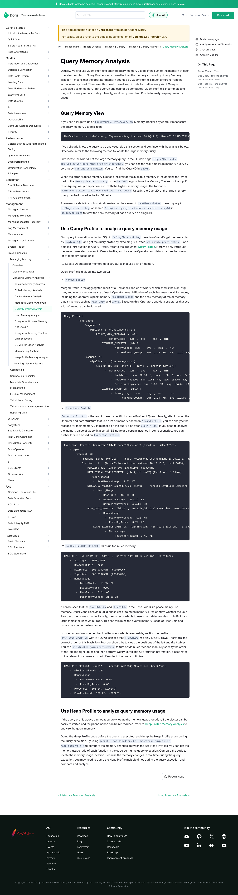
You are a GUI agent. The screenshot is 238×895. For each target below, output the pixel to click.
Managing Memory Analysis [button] (28, 277)
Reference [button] (12, 535)
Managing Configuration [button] (21, 240)
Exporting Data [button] (16, 94)
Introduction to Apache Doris (24, 33)
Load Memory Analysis (27, 315)
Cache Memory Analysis (28, 296)
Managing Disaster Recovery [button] (24, 221)
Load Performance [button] (18, 161)
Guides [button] (10, 58)
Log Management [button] (18, 228)
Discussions (83, 857)
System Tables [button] (16, 246)
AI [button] (9, 107)
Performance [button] (14, 138)
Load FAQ (13, 529)
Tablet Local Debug (21, 400)
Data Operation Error (19, 498)
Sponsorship (53, 852)
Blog (79, 841)
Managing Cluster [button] (18, 209)
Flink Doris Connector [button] (20, 436)
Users (80, 852)
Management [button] (14, 204)
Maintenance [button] (15, 234)
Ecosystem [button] (13, 425)
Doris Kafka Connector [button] (20, 442)
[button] (185, 15)
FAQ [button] (8, 486)
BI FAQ (12, 516)
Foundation (52, 835)
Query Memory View (208, 71)
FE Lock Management (22, 393)
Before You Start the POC (22, 45)
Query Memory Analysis (28, 308)
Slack (62, 4)
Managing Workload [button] (19, 215)
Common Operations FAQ (22, 492)
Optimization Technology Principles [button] (22, 170)
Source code (114, 841)
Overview (17, 265)
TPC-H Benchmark (18, 191)
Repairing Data (18, 412)
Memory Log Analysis (27, 351)
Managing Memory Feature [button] (27, 363)
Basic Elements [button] (16, 541)
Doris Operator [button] (16, 449)
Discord (150, 4)
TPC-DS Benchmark (19, 197)
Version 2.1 (140, 36)
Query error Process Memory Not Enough (31, 324)
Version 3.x (158, 36)
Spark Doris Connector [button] (20, 430)
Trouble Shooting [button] (17, 252)
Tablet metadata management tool (29, 406)
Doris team (113, 846)
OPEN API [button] (13, 418)
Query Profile (146, 246)
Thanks (50, 869)
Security (51, 863)
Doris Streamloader (19, 455)
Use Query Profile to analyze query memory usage (213, 77)
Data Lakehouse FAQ (20, 510)
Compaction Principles (22, 375)
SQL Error (13, 504)
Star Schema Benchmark (22, 185)
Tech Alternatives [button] (18, 51)
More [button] (11, 480)
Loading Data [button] (15, 82)
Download (223, 15)
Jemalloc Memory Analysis (30, 283)
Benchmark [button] (13, 179)
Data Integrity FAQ (18, 523)
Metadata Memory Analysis (30, 302)
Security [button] (12, 131)
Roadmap (112, 852)
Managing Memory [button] (21, 259)
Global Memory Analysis (28, 290)
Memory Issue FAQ (23, 271)
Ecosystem (83, 846)
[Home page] (59, 46)
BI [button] (9, 461)
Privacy (50, 857)
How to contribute (117, 835)
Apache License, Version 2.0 (99, 882)
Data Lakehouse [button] (17, 113)
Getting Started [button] (15, 27)
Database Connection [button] (20, 69)
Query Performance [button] (19, 155)
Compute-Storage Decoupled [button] (24, 125)
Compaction (17, 369)
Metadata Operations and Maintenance (24, 385)
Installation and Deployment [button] (23, 63)
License (50, 841)
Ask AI (158, 15)
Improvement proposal (120, 857)
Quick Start (14, 39)
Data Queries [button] (15, 100)
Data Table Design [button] (18, 75)
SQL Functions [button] (16, 547)
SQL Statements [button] (17, 553)
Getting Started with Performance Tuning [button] (27, 146)
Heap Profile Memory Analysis (31, 357)
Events (50, 846)
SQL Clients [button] (14, 467)
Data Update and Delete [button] (21, 88)
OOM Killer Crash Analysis (29, 344)
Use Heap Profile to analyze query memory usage (212, 85)
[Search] (110, 15)
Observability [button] (15, 119)
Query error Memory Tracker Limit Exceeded (31, 336)
